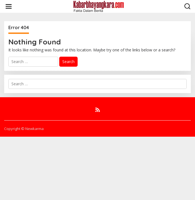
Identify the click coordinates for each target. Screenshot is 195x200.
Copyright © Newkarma (24, 128)
